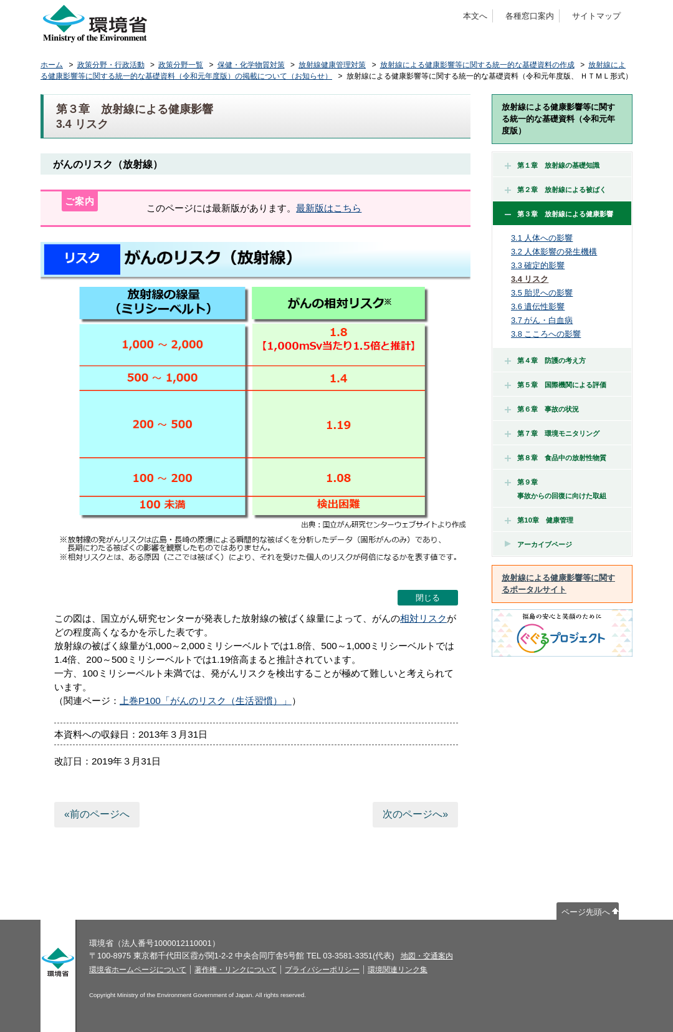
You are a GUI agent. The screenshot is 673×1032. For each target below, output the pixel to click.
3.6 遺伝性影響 (538, 306)
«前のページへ (97, 814)
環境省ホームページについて (137, 969)
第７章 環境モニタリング (552, 433)
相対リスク (423, 618)
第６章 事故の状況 (542, 409)
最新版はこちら (328, 208)
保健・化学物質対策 (251, 64)
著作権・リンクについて (235, 969)
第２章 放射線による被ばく (555, 189)
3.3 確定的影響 (538, 265)
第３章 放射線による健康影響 (559, 214)
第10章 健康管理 (539, 520)
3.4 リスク (529, 279)
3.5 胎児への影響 (542, 292)
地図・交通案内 (427, 956)
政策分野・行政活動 (111, 64)
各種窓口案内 (529, 16)
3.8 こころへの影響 (546, 334)
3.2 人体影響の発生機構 (554, 251)
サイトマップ (596, 16)
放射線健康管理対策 (332, 64)
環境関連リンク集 (397, 969)
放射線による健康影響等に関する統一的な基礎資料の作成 (477, 64)
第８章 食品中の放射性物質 (555, 457)
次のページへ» (415, 814)
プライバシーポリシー (322, 969)
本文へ (475, 16)
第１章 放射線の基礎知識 (552, 165)
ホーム (52, 64)
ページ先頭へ (585, 912)
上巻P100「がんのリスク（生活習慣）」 (206, 700)
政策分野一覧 (180, 64)
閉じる (428, 597)
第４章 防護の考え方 (545, 360)
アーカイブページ (544, 544)
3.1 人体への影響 (542, 238)
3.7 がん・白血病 (542, 320)
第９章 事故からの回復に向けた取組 (555, 488)
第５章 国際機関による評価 (555, 384)
